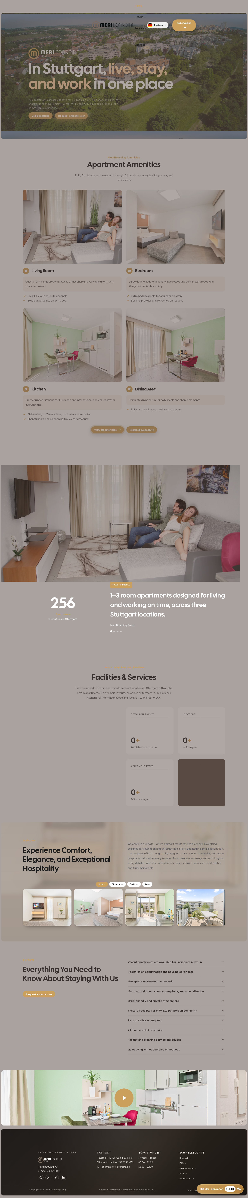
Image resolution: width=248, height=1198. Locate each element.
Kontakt (183, 1158)
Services (122, 6)
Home (91, 6)
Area (147, 884)
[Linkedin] (63, 1177)
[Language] (181, 6)
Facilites (134, 884)
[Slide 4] (121, 631)
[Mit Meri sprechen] (220, 1189)
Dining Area (117, 884)
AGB (181, 1173)
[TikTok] (56, 1177)
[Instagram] (40, 1177)
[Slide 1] (111, 631)
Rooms (102, 884)
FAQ (181, 1163)
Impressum (185, 1178)
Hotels (104, 6)
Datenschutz (186, 1168)
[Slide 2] (114, 631)
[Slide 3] (117, 631)
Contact (140, 6)
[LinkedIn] (48, 1177)
